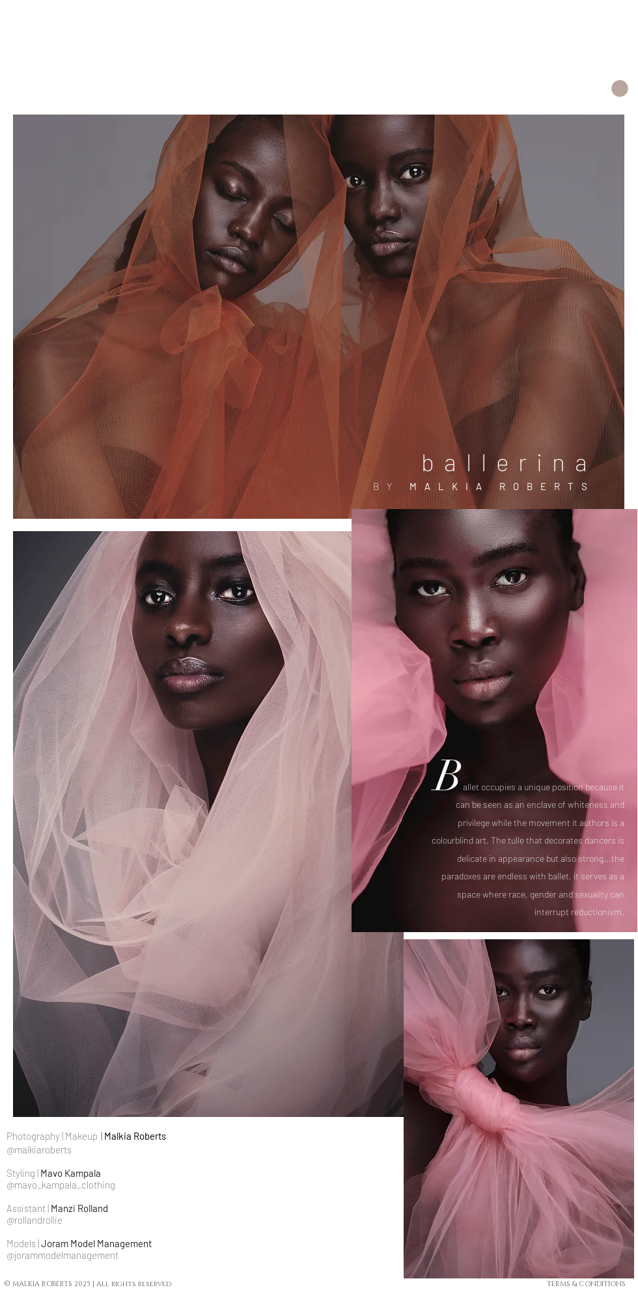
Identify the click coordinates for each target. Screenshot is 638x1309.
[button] (619, 88)
